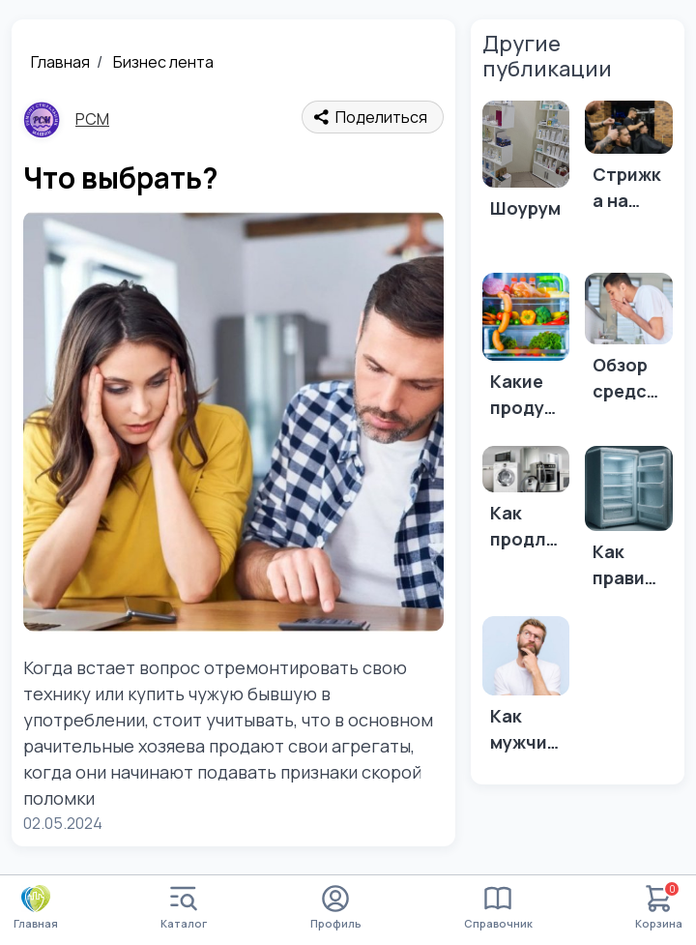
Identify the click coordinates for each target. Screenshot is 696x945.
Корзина (658, 907)
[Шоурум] (526, 179)
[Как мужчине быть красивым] (526, 690)
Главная (60, 62)
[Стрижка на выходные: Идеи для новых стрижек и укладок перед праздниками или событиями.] (629, 162)
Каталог (183, 907)
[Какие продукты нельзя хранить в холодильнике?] (526, 351)
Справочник (498, 907)
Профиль (336, 907)
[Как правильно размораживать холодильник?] (629, 523)
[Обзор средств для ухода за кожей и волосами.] (629, 343)
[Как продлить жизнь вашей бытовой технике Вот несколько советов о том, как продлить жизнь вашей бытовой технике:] (526, 503)
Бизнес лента (163, 62)
